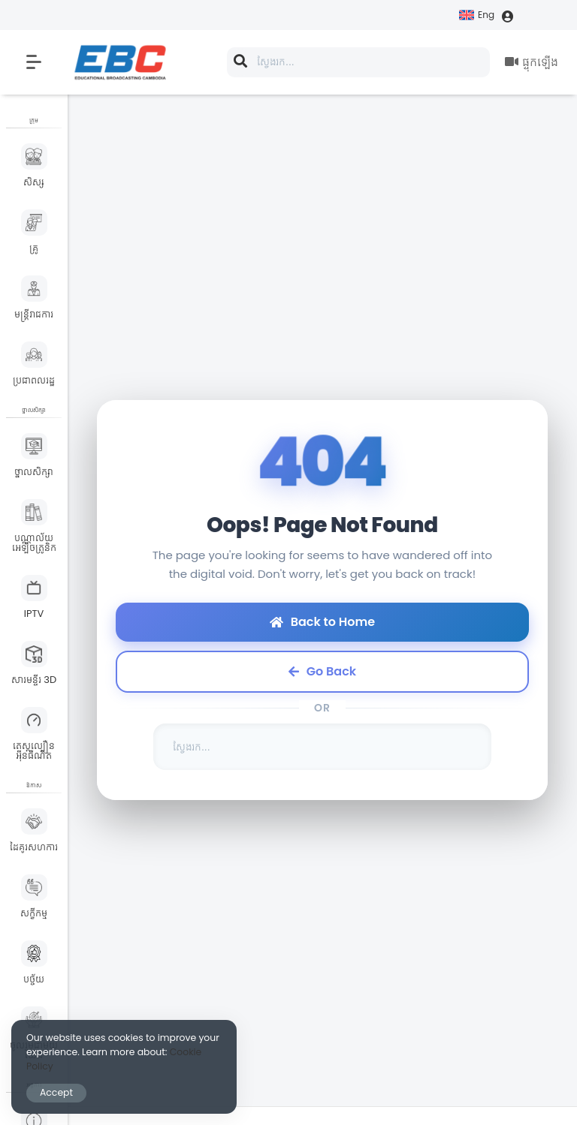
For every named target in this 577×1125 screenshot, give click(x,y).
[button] (34, 62)
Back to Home (322, 621)
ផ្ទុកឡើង (531, 62)
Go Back (322, 671)
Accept (56, 1092)
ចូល (532, 17)
